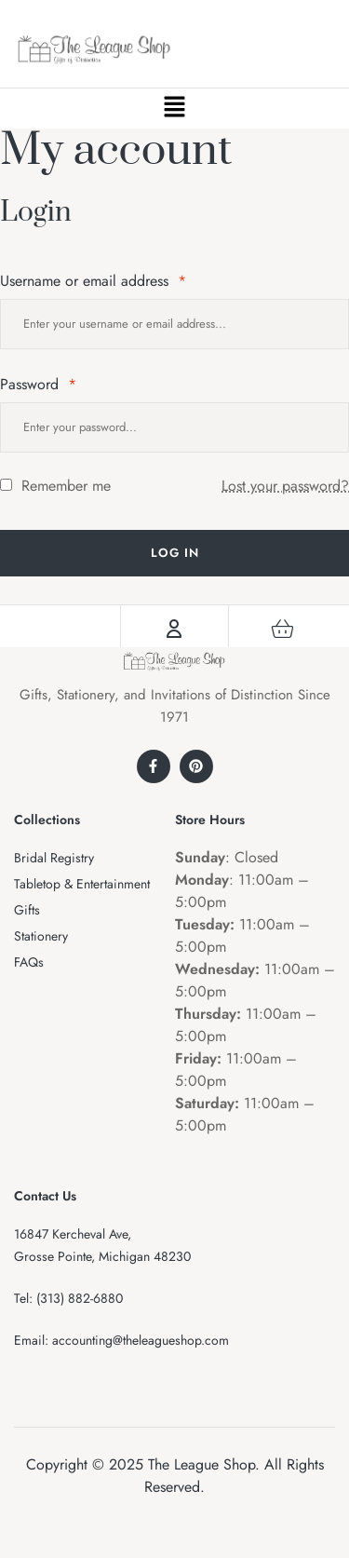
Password (38, 384)
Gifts (27, 910)
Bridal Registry (54, 857)
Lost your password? (285, 485)
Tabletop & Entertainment (82, 883)
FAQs (29, 962)
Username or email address (93, 280)
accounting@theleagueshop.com (140, 1340)
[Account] (174, 628)
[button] (174, 108)
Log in (175, 553)
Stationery (41, 936)
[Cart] (282, 628)
